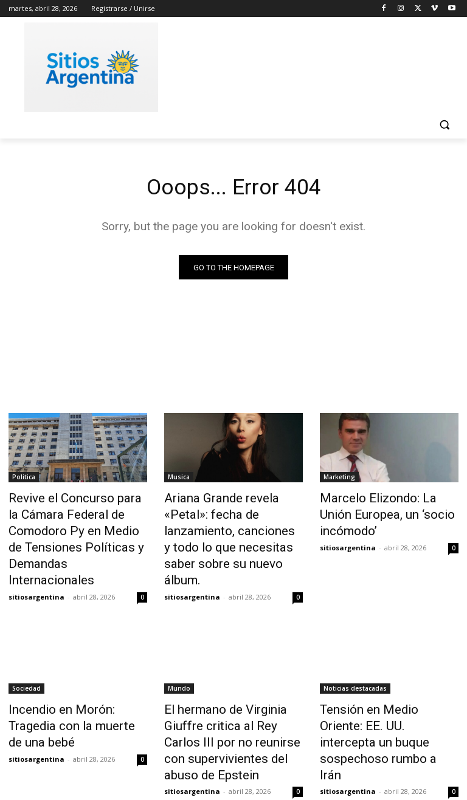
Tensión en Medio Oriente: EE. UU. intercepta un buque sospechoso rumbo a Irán (387, 692)
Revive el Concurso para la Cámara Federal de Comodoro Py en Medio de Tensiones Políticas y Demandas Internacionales (78, 526)
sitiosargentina (36, 567)
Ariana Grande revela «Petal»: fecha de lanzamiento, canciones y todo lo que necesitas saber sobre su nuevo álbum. (230, 526)
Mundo (179, 659)
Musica (179, 479)
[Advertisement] (316, 65)
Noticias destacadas (355, 659)
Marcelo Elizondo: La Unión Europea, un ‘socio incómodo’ (386, 506)
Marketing (339, 479)
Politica (23, 479)
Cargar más (233, 761)
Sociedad (26, 659)
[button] (444, 125)
